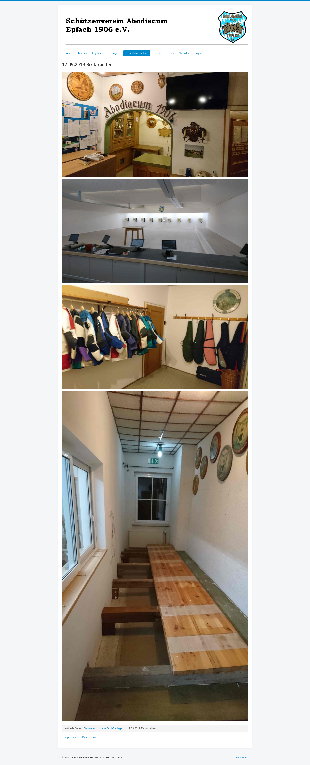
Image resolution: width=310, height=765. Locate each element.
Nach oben (241, 757)
